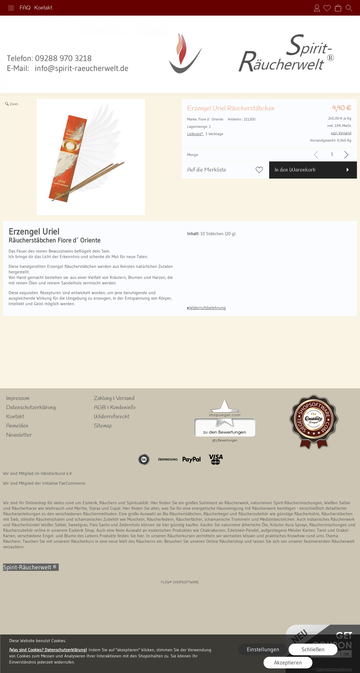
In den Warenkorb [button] (295, 170)
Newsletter (19, 435)
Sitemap (103, 426)
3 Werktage (205, 133)
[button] (11, 8)
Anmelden (317, 8)
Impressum (17, 398)
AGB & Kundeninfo (114, 407)
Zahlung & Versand (114, 398)
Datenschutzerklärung (31, 407)
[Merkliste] (327, 8)
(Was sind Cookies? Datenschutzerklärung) (48, 650)
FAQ (25, 8)
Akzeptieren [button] (288, 662)
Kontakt (43, 8)
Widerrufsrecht (111, 416)
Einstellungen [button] (263, 649)
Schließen (313, 649)
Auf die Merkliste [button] (206, 170)
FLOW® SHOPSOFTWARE (180, 582)
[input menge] (331, 154)
